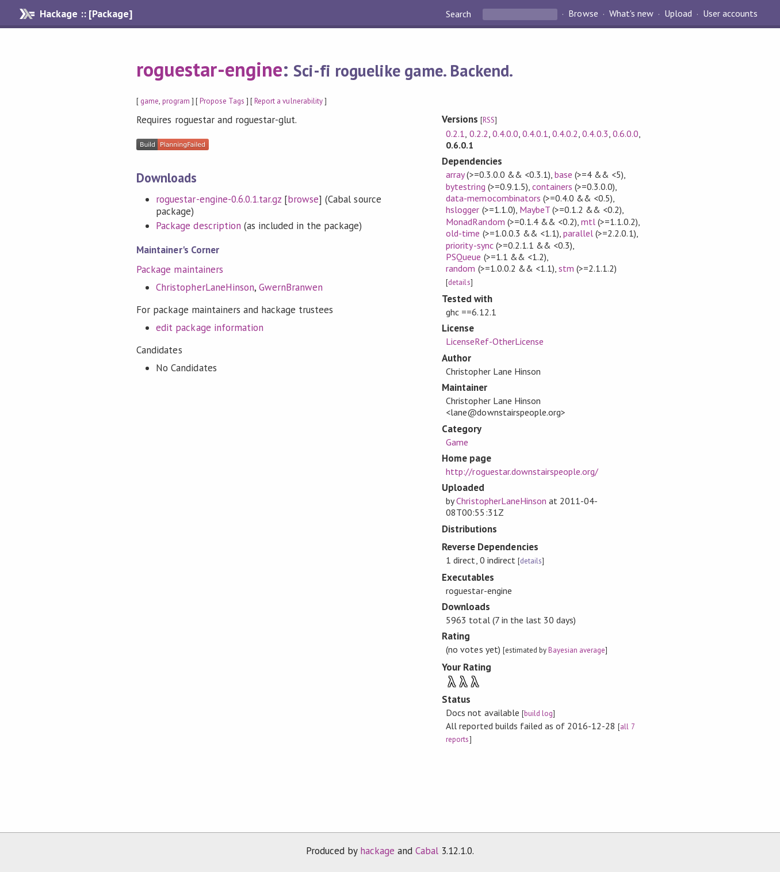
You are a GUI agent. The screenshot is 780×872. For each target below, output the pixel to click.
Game (457, 442)
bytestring (465, 186)
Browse (583, 14)
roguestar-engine (209, 69)
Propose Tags (222, 101)
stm (566, 268)
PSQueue (463, 256)
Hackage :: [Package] (86, 14)
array (455, 174)
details (459, 282)
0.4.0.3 (595, 133)
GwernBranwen (291, 287)
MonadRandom (475, 221)
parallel (578, 233)
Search (459, 14)
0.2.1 (455, 133)
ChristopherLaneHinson (205, 287)
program (176, 101)
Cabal (426, 850)
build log (538, 713)
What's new (631, 14)
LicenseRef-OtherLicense (495, 341)
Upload (678, 14)
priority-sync (469, 245)
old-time (463, 233)
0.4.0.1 (535, 133)
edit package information (209, 327)
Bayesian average (576, 650)
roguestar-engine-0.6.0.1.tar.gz (218, 199)
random (460, 268)
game (149, 101)
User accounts (730, 14)
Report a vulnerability (288, 101)
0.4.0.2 (565, 133)
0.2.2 (478, 133)
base (563, 174)
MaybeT (534, 209)
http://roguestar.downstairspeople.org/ (522, 471)
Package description (198, 225)
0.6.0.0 (625, 133)
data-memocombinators (493, 198)
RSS (489, 120)
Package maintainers (179, 269)
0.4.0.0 (505, 133)
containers (552, 186)
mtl (588, 221)
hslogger (462, 209)
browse (303, 199)
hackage (377, 850)
